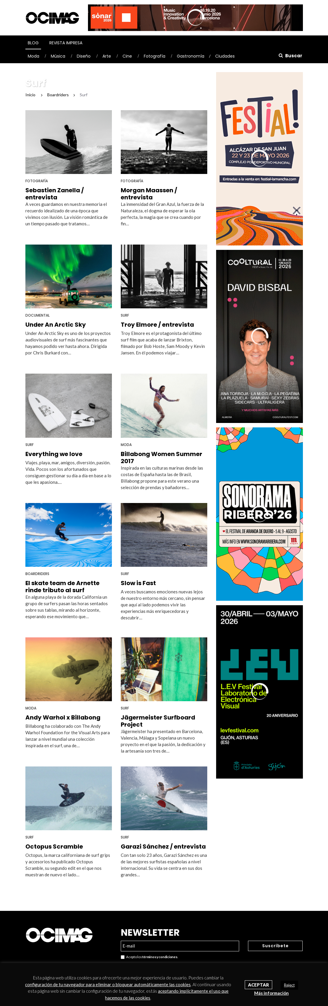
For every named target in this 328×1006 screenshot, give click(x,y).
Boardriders (37, 573)
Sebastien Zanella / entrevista (54, 194)
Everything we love (53, 454)
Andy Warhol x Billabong (62, 717)
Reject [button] (289, 985)
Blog (33, 43)
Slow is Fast (138, 583)
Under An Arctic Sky (55, 324)
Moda (33, 56)
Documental (37, 315)
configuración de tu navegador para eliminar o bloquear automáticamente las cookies (108, 984)
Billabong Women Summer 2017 (161, 457)
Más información (271, 993)
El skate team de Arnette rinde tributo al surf (62, 586)
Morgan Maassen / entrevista (149, 194)
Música (58, 56)
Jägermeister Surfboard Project (158, 721)
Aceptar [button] (258, 984)
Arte (106, 56)
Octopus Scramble (54, 846)
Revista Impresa (65, 43)
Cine (127, 56)
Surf (125, 315)
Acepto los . (149, 957)
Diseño (84, 56)
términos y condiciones (159, 957)
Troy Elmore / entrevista (157, 324)
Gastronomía (190, 56)
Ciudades (225, 56)
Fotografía (154, 56)
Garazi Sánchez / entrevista (163, 846)
